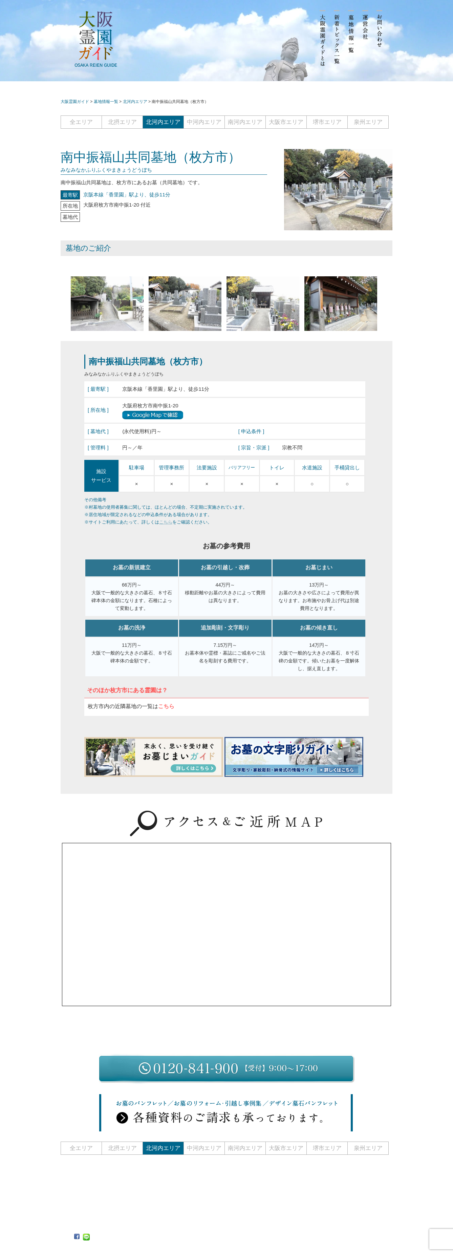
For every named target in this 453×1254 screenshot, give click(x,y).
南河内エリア (245, 122)
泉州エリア (368, 122)
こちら (165, 522)
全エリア (81, 122)
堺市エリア (327, 122)
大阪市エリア (286, 122)
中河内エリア (204, 122)
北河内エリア (163, 122)
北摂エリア (122, 122)
